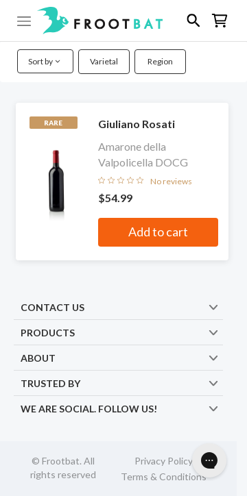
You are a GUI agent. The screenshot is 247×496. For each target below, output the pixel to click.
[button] (123, 20)
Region (160, 61)
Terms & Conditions (164, 476)
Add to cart (158, 231)
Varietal (104, 61)
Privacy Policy (163, 461)
